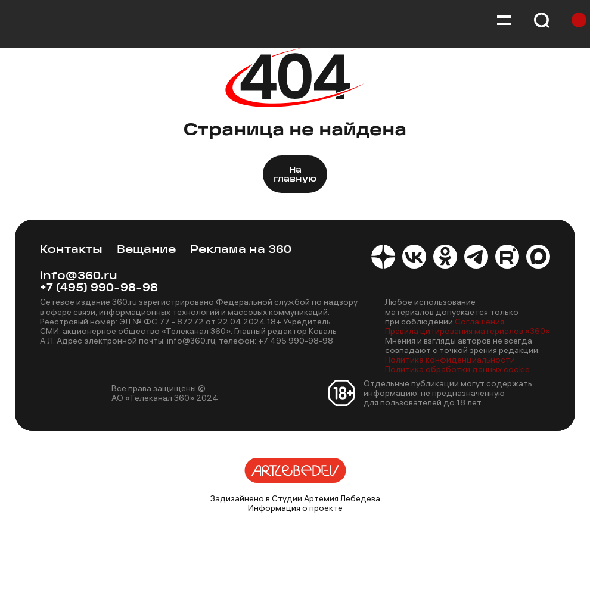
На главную (295, 175)
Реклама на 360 (240, 250)
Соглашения (479, 321)
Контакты (71, 250)
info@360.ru (78, 277)
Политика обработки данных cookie (457, 369)
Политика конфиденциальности (450, 359)
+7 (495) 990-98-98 (99, 288)
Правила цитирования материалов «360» (467, 331)
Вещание (146, 250)
